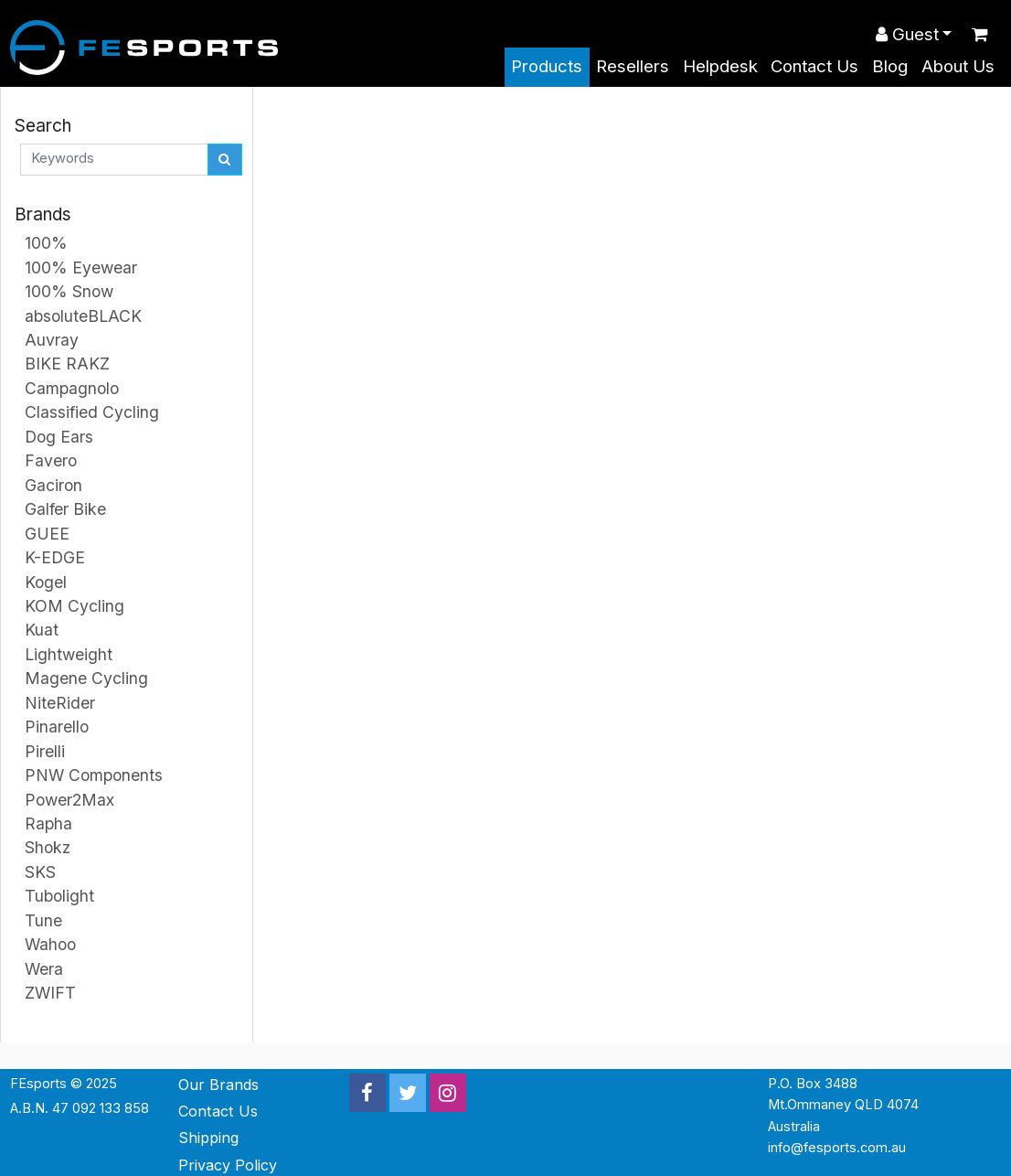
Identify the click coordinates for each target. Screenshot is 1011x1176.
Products (546, 66)
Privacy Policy (227, 1165)
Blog (890, 66)
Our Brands (218, 1084)
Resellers (632, 66)
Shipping (208, 1137)
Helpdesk (720, 66)
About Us (958, 66)
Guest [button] (907, 34)
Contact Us (814, 66)
